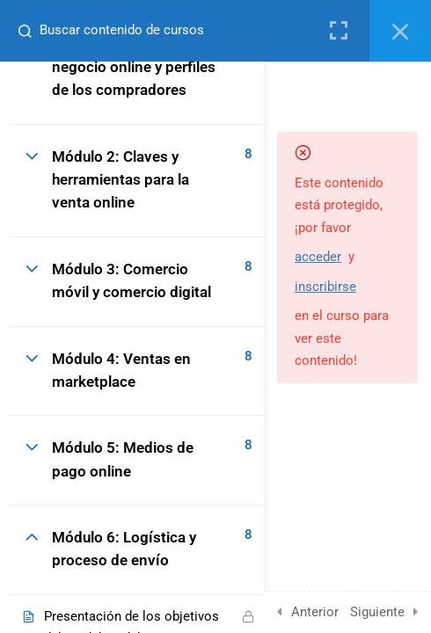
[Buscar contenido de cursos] (22, 31)
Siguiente (377, 612)
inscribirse (325, 287)
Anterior (315, 612)
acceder (318, 257)
